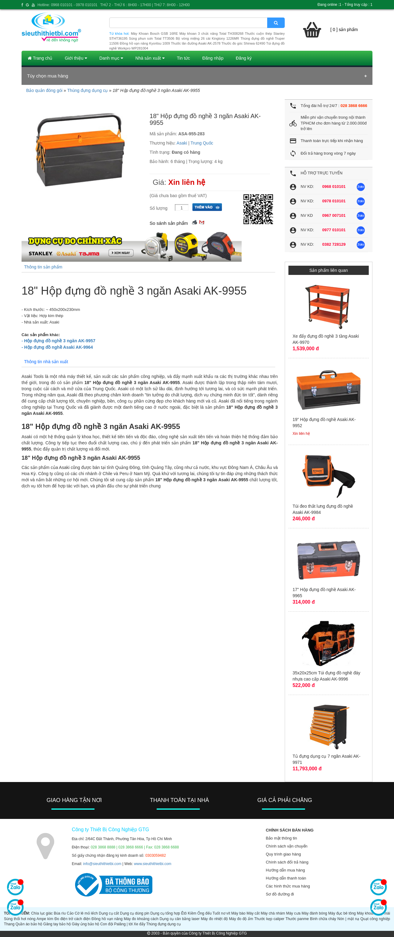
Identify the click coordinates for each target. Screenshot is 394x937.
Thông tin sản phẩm (43, 266)
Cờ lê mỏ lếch (86, 913)
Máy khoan (366, 913)
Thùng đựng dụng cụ (87, 90)
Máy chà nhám (273, 913)
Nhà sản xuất (150, 58)
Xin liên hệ (187, 182)
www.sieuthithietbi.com (152, 864)
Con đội (106, 924)
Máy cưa (293, 913)
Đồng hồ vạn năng (107, 919)
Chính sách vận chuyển (286, 846)
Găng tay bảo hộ (57, 924)
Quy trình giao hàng (283, 854)
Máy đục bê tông (342, 913)
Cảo (70, 913)
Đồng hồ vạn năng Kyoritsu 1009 (145, 43)
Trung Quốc (202, 143)
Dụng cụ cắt (109, 913)
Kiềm (192, 913)
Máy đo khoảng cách (141, 919)
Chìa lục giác (42, 913)
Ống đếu (204, 913)
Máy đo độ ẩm (241, 919)
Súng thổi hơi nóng (19, 919)
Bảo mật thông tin (281, 838)
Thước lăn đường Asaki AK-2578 (195, 43)
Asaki (182, 143)
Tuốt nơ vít (221, 913)
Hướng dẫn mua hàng (285, 870)
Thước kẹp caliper (269, 919)
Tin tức (183, 58)
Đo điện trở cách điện (72, 919)
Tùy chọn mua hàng (47, 75)
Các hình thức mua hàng (288, 886)
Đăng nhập (212, 58)
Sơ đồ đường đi (280, 894)
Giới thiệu (76, 58)
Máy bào (238, 913)
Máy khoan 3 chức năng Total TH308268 (211, 33)
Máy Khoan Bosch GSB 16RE (154, 33)
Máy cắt (253, 913)
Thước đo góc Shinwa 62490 (243, 43)
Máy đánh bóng (314, 913)
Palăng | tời (123, 924)
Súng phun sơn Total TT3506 (152, 38)
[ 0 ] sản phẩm (344, 29)
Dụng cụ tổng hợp (165, 913)
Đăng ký (243, 58)
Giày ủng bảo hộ (85, 924)
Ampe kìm (44, 919)
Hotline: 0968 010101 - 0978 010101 (68, 5)
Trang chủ (40, 58)
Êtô (184, 913)
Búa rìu (60, 913)
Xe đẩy (139, 924)
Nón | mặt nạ (348, 919)
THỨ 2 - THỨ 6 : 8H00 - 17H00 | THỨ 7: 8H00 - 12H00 (145, 5)
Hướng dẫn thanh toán (286, 878)
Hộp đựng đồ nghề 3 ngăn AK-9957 (58, 340)
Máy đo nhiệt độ (214, 919)
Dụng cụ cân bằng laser (180, 919)
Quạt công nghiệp (375, 919)
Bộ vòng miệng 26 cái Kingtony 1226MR (207, 38)
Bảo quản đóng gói (44, 90)
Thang (9, 924)
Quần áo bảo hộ (28, 924)
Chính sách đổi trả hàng (287, 862)
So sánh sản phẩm (169, 223)
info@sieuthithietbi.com (102, 864)
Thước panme (297, 919)
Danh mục (111, 58)
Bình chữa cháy (323, 919)
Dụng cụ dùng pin (134, 913)
